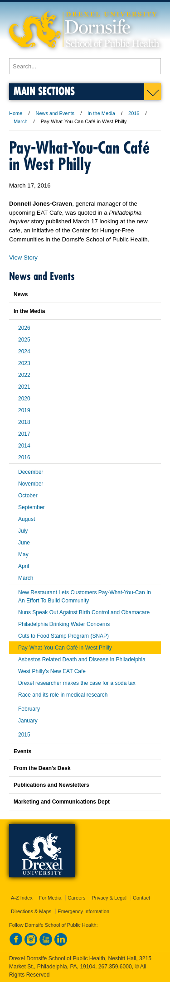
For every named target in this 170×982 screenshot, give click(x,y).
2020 (24, 398)
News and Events (55, 113)
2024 (24, 351)
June (24, 542)
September (31, 507)
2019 (24, 410)
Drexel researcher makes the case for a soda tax (77, 683)
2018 (24, 422)
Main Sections (44, 90)
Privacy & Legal (109, 897)
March (21, 121)
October (28, 495)
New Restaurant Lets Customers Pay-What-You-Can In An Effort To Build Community (84, 596)
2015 (24, 735)
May (23, 554)
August (26, 519)
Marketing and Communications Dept (62, 802)
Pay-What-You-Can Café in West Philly (65, 648)
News (21, 294)
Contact (141, 897)
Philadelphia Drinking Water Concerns (64, 624)
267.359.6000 (115, 966)
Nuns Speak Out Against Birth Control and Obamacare (84, 612)
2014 (24, 446)
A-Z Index (22, 897)
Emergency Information (83, 911)
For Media (50, 897)
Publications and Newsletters (51, 785)
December (30, 472)
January (28, 720)
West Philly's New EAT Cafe (52, 671)
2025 (24, 340)
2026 (24, 328)
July (23, 531)
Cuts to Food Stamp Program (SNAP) (63, 636)
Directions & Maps (31, 911)
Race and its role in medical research (62, 695)
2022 (24, 375)
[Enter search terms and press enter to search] (85, 66)
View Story (23, 257)
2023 (24, 363)
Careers (76, 897)
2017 (24, 434)
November (30, 484)
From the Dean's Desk (42, 768)
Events (22, 751)
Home (15, 113)
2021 (24, 387)
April (23, 566)
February (29, 709)
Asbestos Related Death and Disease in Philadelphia (82, 659)
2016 (133, 113)
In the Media (101, 113)
